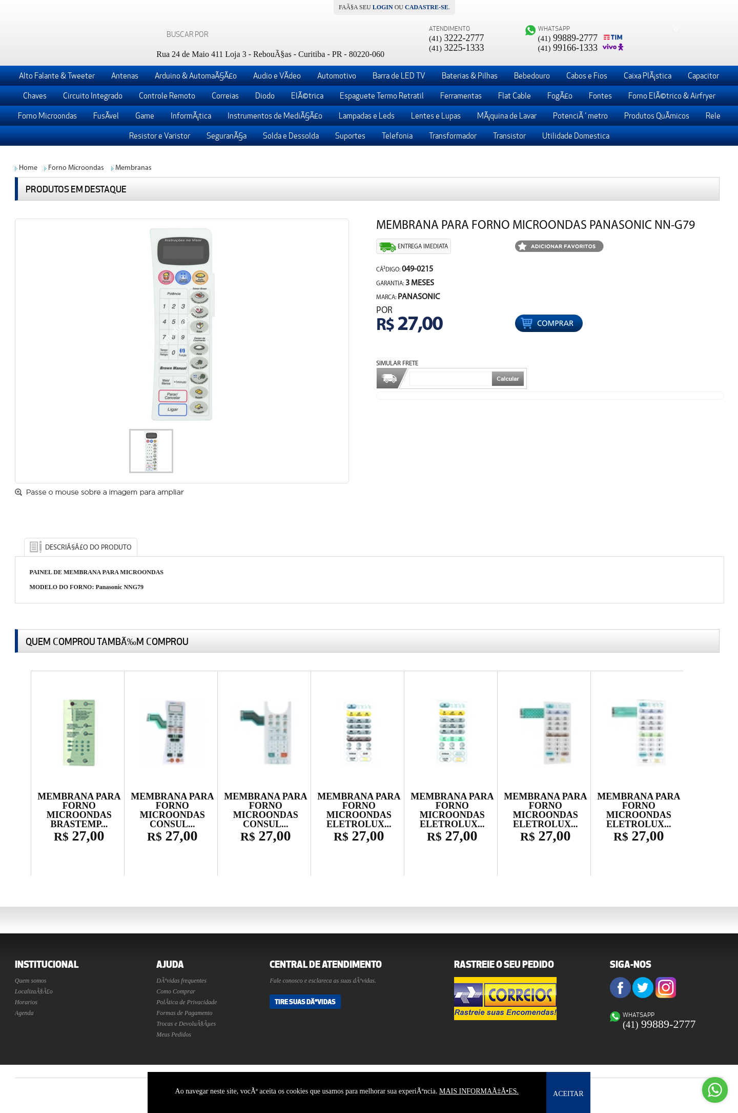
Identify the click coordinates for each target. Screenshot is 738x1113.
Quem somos (31, 980)
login (383, 7)
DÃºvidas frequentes (181, 980)
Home (28, 168)
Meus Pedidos (173, 1034)
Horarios (26, 1002)
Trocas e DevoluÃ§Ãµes (186, 1023)
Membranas (133, 168)
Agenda (24, 1013)
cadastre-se (426, 7)
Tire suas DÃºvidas (305, 1001)
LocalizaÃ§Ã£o (34, 991)
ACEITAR (568, 1094)
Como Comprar (175, 991)
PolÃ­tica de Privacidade (186, 1002)
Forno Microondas (76, 168)
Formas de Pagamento (184, 1013)
